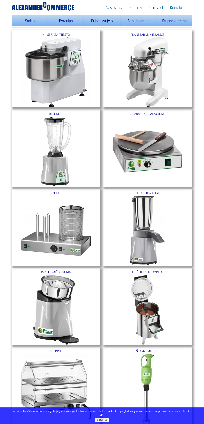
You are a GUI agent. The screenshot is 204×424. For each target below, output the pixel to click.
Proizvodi (156, 7)
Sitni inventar (138, 20)
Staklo (30, 20)
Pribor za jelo (102, 20)
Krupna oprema (174, 20)
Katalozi (135, 7)
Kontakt (176, 7)
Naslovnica (114, 7)
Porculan (66, 20)
